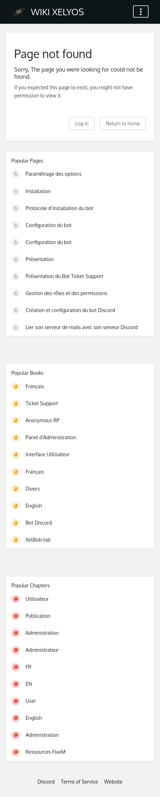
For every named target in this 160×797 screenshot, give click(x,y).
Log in (81, 123)
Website (113, 782)
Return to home (123, 123)
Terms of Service (79, 782)
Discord (45, 782)
